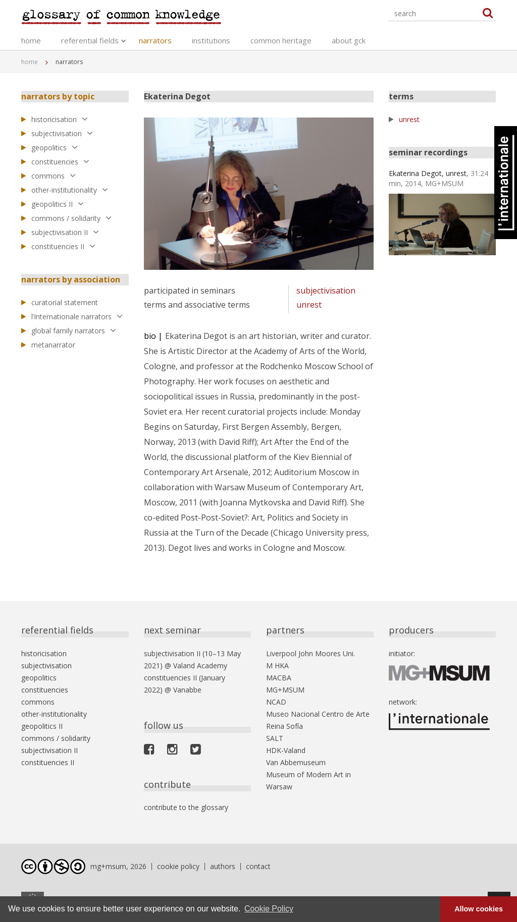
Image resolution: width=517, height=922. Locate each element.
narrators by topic (57, 96)
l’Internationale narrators (77, 316)
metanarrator (53, 345)
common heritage (281, 40)
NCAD (276, 702)
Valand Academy (200, 665)
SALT (274, 738)
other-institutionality (69, 190)
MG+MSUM (285, 690)
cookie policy (178, 866)
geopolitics (54, 147)
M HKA (277, 665)
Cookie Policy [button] (268, 908)
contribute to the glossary (186, 807)
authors (222, 866)
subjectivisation (62, 133)
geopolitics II (57, 204)
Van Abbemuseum (296, 762)
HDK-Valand (285, 750)
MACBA (278, 677)
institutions (211, 40)
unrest (309, 304)
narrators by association (70, 279)
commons (53, 176)
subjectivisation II (65, 232)
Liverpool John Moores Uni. (310, 653)
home (31, 40)
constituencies (60, 161)
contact (258, 866)
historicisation (59, 119)
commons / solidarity (71, 218)
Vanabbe (187, 690)
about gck (349, 40)
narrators (155, 40)
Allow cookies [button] (478, 909)
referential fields (90, 40)
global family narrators (73, 330)
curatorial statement (64, 302)
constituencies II (63, 246)
